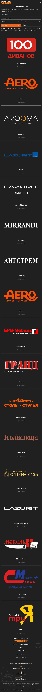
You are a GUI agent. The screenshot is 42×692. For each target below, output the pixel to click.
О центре (21, 654)
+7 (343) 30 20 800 (21, 674)
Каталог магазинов (21, 644)
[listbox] (11, 21)
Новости (21, 651)
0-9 (1, 28)
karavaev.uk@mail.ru (21, 679)
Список (31, 25)
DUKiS (38, 690)
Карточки (10, 25)
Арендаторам (21, 657)
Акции (21, 647)
